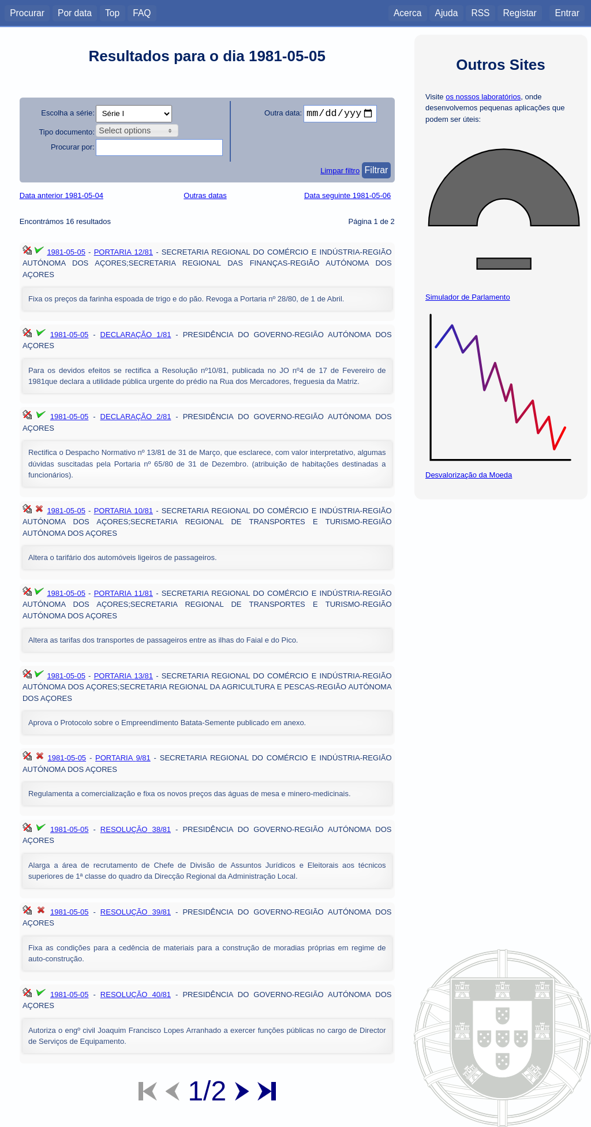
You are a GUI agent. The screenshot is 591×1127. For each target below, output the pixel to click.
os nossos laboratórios (483, 96)
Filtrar (376, 170)
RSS (480, 12)
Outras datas (205, 195)
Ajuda (446, 12)
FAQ (142, 12)
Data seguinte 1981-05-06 (347, 195)
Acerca (408, 12)
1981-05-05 (66, 252)
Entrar (567, 12)
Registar (520, 12)
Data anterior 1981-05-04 (61, 195)
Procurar (27, 12)
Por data (75, 12)
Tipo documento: (66, 132)
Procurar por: (73, 147)
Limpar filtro (340, 170)
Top (112, 12)
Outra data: (283, 113)
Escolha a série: (68, 113)
